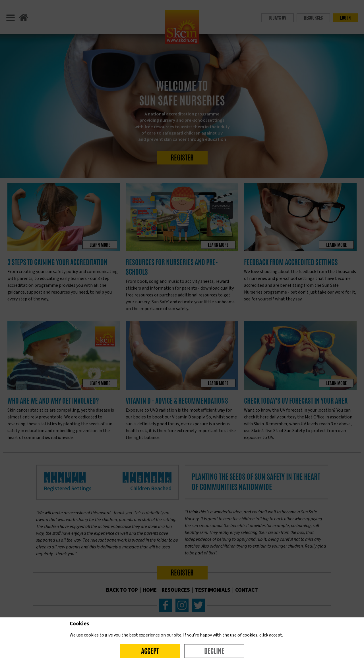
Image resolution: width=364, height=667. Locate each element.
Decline (214, 651)
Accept (150, 651)
